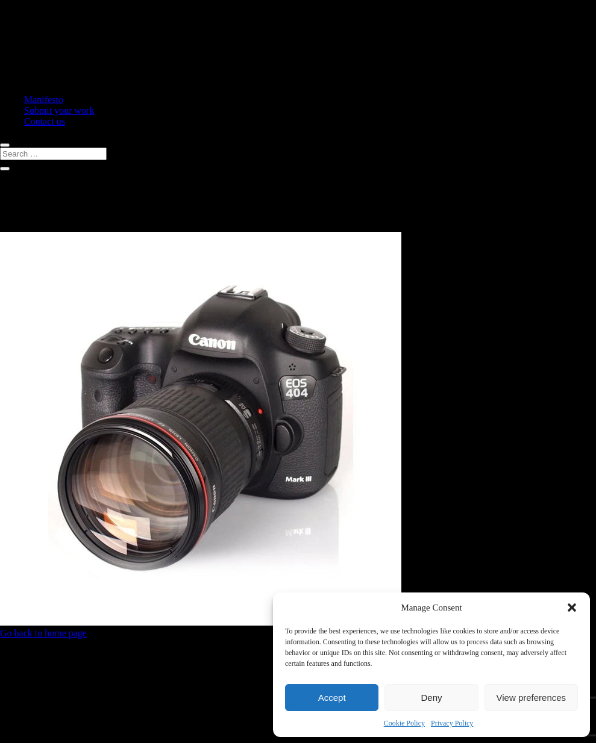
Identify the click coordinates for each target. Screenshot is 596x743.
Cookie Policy (404, 723)
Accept (332, 697)
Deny (431, 697)
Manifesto (43, 100)
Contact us (44, 121)
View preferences (531, 697)
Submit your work (59, 110)
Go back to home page (43, 633)
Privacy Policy (452, 723)
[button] (572, 608)
